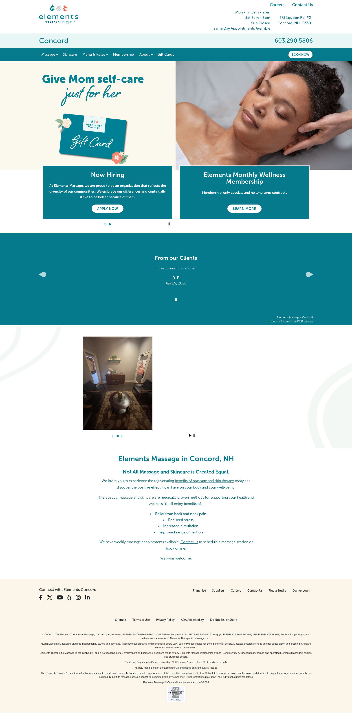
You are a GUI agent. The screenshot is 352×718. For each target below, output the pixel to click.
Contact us (189, 542)
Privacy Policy (165, 619)
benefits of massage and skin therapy (204, 481)
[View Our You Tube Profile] (60, 597)
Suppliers (218, 590)
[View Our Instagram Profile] (78, 597)
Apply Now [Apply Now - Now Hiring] (107, 209)
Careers (277, 4)
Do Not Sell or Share (223, 619)
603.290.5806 (294, 40)
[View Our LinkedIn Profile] (87, 597)
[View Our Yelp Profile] (69, 597)
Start (190, 435)
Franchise (199, 590)
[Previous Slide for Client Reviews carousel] (42, 274)
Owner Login (301, 590)
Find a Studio (277, 590)
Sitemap (120, 619)
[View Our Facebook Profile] (40, 597)
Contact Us (302, 4)
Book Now (300, 54)
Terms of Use (141, 619)
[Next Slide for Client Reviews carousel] (309, 274)
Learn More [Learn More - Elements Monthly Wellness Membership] (244, 209)
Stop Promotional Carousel (169, 223)
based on (291, 321)
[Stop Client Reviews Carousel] (176, 300)
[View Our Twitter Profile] (49, 597)
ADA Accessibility (192, 619)
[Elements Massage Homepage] (62, 14)
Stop (194, 435)
